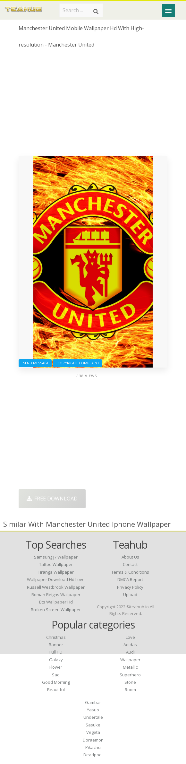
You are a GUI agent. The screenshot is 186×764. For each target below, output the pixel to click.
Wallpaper (130, 660)
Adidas (130, 644)
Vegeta (93, 732)
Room (130, 689)
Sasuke (93, 725)
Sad (56, 675)
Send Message (35, 362)
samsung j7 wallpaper (56, 557)
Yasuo (93, 710)
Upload (130, 594)
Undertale (93, 717)
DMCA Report (130, 579)
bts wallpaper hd (56, 602)
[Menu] (168, 10)
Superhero (130, 675)
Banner (56, 644)
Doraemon (93, 740)
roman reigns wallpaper (55, 594)
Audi (130, 652)
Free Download (52, 498)
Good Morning (56, 682)
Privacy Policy (130, 587)
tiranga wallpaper (56, 572)
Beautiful (56, 689)
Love (130, 637)
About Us (130, 557)
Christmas (56, 637)
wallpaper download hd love (56, 579)
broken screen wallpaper (56, 609)
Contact (130, 564)
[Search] (95, 11)
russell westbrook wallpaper (56, 587)
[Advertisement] (93, 104)
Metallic (130, 667)
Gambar (93, 702)
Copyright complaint (77, 362)
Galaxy (56, 660)
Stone (130, 682)
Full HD (56, 652)
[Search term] (81, 10)
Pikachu (93, 747)
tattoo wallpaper (56, 564)
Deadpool (93, 755)
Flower (55, 667)
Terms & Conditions (130, 572)
